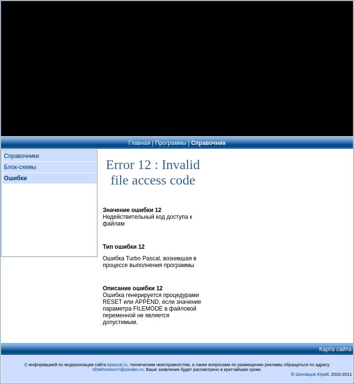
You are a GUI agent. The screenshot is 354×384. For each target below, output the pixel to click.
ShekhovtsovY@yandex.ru (117, 369)
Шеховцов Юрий (312, 374)
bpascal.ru (118, 364)
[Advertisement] (177, 68)
